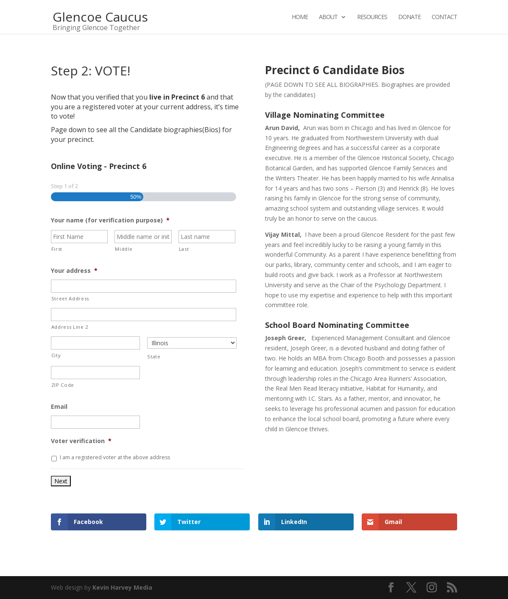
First (56, 249)
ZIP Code (62, 385)
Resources (372, 17)
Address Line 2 (70, 327)
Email (59, 406)
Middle (123, 249)
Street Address (70, 298)
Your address (74, 271)
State (153, 356)
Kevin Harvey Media (122, 587)
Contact (444, 17)
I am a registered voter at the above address (115, 457)
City (56, 355)
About (328, 17)
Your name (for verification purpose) (110, 220)
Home (300, 17)
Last (184, 249)
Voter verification (81, 441)
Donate (409, 17)
